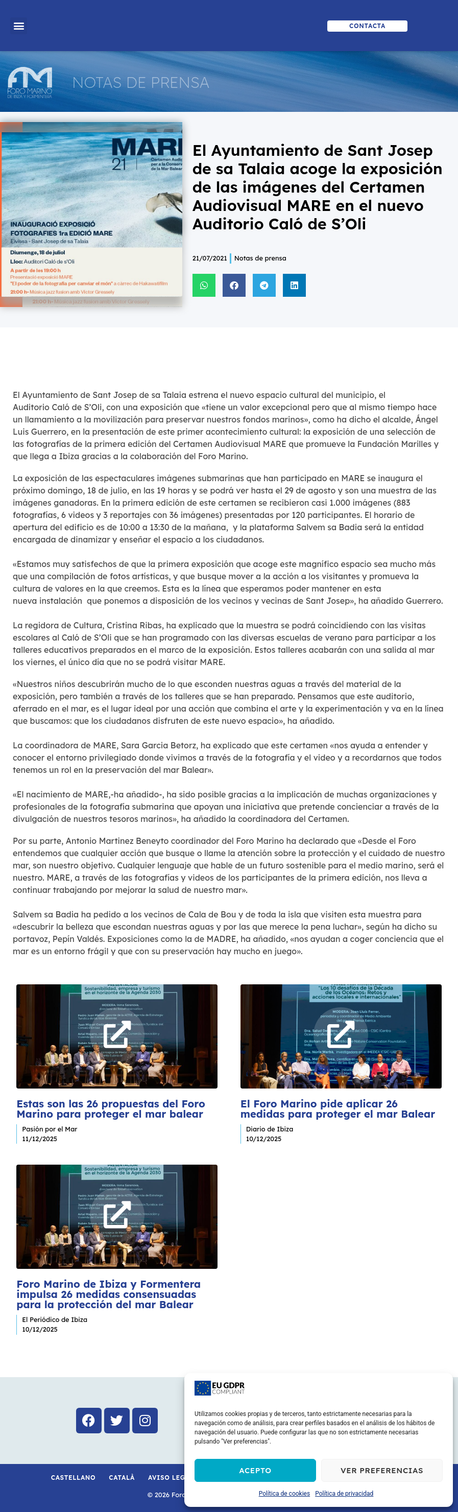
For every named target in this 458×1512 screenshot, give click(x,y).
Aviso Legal (171, 1473)
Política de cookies (284, 1493)
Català (122, 1473)
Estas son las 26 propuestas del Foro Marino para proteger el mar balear (110, 1106)
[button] (18, 25)
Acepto (255, 1470)
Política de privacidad (344, 1493)
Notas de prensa (260, 258)
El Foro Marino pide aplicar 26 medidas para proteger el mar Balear (338, 1106)
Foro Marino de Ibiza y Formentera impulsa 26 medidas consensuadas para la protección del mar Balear (108, 1290)
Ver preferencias (382, 1470)
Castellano (73, 1473)
